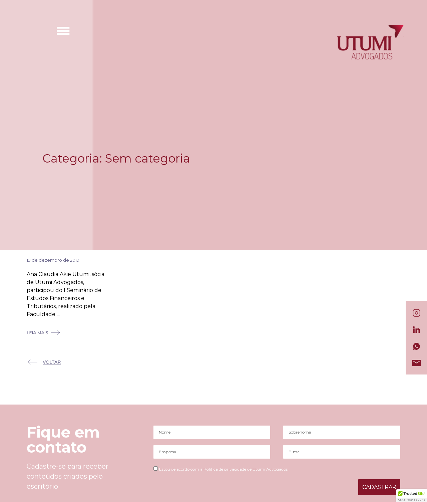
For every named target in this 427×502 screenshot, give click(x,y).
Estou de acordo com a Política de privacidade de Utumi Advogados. (224, 469)
